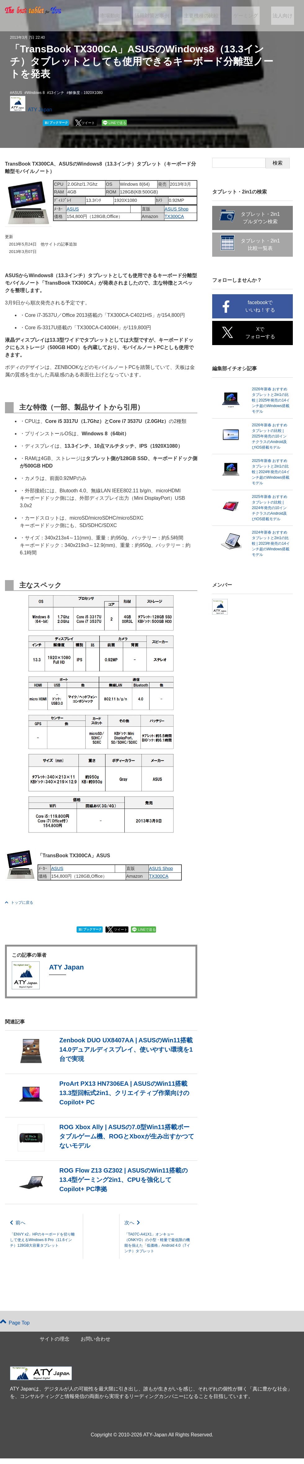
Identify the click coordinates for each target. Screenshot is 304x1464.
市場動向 (125, 16)
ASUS (17, 93)
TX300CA (174, 216)
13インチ (56, 93)
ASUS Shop (177, 208)
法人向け (284, 16)
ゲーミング (250, 16)
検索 (278, 163)
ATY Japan (40, 109)
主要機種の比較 (209, 16)
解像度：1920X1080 (86, 93)
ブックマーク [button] (56, 123)
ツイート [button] (88, 123)
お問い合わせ (95, 1344)
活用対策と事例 (163, 16)
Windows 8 (35, 93)
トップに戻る (19, 902)
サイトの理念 (54, 1344)
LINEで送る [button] (117, 123)
